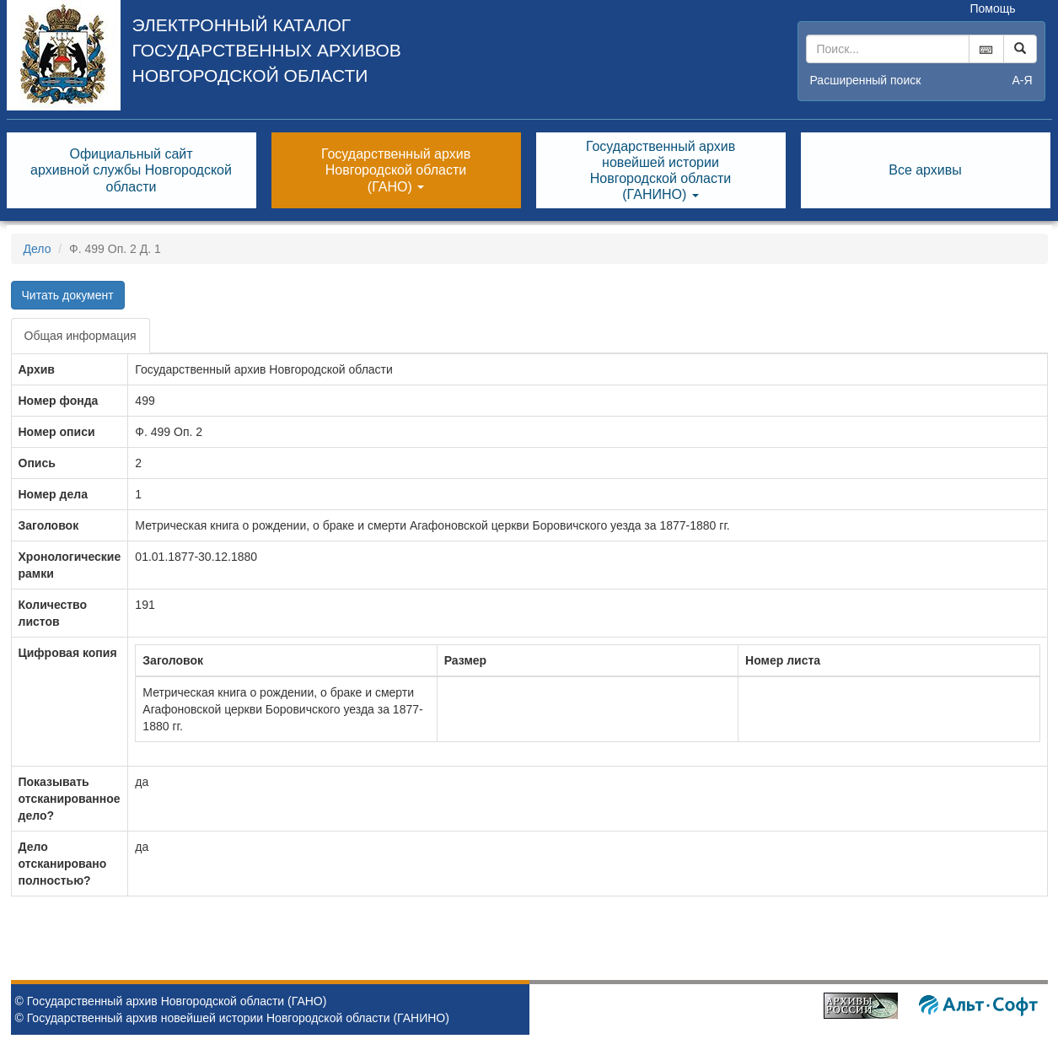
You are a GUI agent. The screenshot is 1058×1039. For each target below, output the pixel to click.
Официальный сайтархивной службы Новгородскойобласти (131, 170)
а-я (1022, 80)
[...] (887, 49)
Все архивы (925, 170)
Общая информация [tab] (80, 335)
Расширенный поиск (865, 80)
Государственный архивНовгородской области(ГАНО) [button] (395, 170)
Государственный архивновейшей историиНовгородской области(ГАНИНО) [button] (660, 170)
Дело (37, 249)
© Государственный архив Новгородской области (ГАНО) (171, 1001)
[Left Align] (1020, 49)
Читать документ (68, 295)
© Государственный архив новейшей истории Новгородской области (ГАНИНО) (232, 1018)
